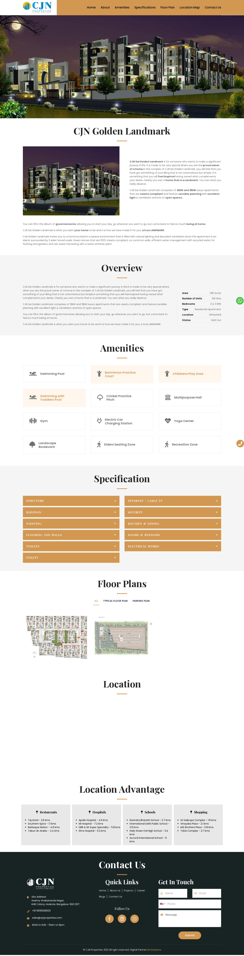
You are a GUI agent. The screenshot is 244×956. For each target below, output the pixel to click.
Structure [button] (35, 501)
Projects (128, 890)
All (93, 601)
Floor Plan (167, 7)
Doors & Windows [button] (144, 535)
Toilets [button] (32, 546)
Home (91, 7)
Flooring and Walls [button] (44, 535)
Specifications (145, 7)
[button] (18, 66)
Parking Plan (143, 601)
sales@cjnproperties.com (47, 917)
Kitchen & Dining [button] (143, 523)
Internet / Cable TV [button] (145, 501)
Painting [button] (34, 523)
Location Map (190, 7)
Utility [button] (32, 557)
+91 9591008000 (41, 910)
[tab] (71, 501)
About (105, 7)
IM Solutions (154, 950)
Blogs (102, 896)
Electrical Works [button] (143, 546)
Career (141, 890)
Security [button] (135, 512)
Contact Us (213, 7)
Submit (190, 936)
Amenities (122, 7)
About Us (115, 890)
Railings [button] (33, 512)
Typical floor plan (115, 601)
